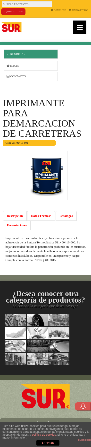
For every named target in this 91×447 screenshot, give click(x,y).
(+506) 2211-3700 (13, 11)
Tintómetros (78, 10)
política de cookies (44, 434)
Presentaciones (17, 225)
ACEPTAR (48, 443)
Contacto (58, 10)
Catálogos (66, 216)
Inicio (13, 65)
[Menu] (79, 27)
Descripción (15, 216)
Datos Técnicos (41, 216)
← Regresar (16, 54)
